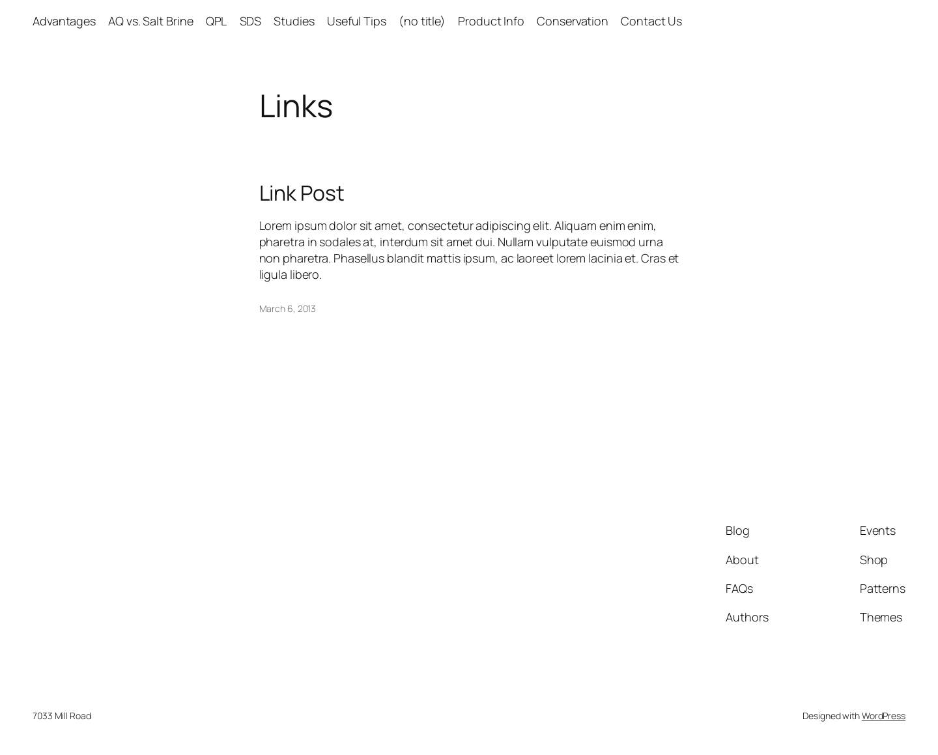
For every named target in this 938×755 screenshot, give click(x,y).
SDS (251, 21)
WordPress (883, 715)
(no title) (422, 21)
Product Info (491, 21)
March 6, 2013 (288, 308)
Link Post (302, 193)
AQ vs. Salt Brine (150, 21)
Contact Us (651, 21)
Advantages (64, 21)
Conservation (572, 21)
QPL (216, 21)
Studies (294, 21)
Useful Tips (356, 21)
